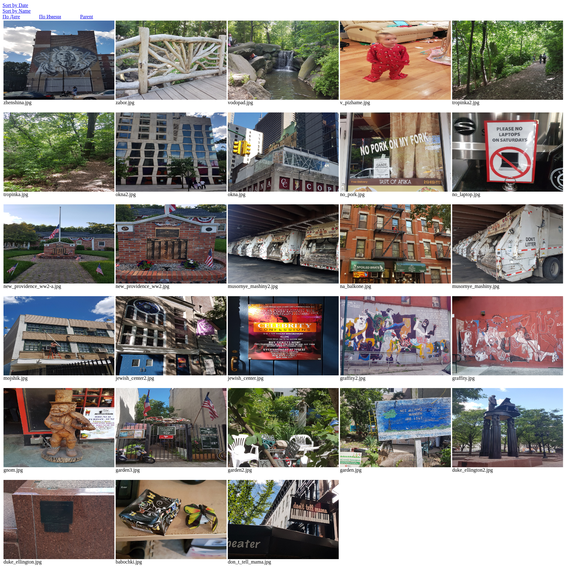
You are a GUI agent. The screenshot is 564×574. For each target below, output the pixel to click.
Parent (86, 16)
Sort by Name (17, 11)
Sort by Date (15, 5)
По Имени (50, 16)
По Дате (11, 16)
